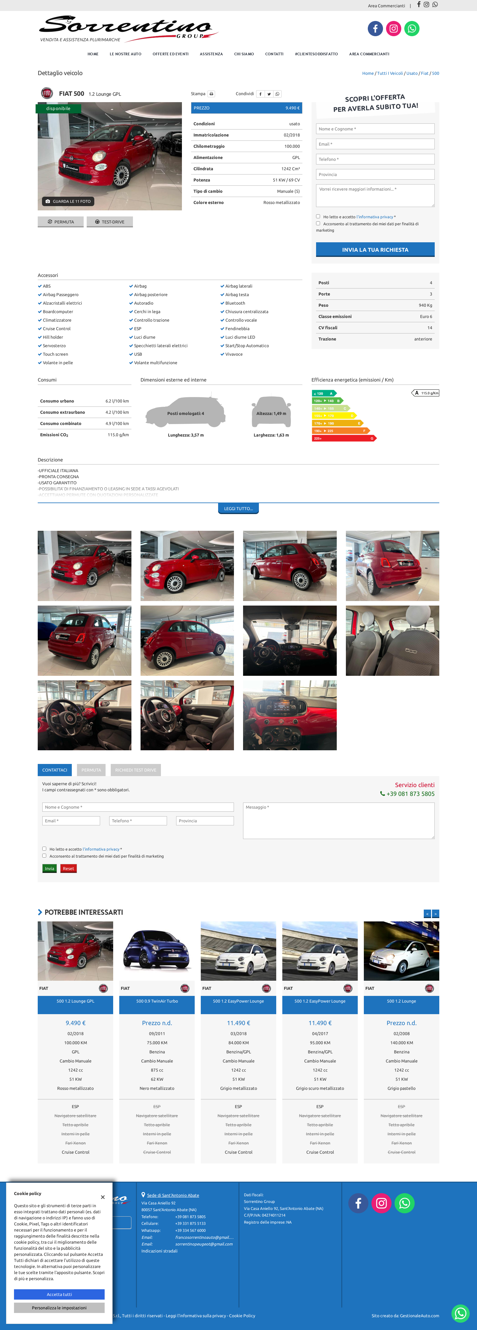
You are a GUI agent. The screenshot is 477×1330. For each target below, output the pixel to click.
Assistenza (211, 54)
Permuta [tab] (91, 770)
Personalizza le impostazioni (59, 1307)
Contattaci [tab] (54, 770)
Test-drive (109, 221)
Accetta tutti (59, 1294)
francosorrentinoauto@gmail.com (206, 1237)
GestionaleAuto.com (419, 1315)
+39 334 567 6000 (190, 1230)
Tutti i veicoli (390, 73)
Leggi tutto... (238, 508)
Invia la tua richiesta (375, 250)
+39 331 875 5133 (190, 1223)
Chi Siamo (244, 54)
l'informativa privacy (375, 217)
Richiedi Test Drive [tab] (135, 770)
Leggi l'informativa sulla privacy (196, 1315)
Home (93, 54)
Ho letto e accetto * (359, 217)
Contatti (274, 54)
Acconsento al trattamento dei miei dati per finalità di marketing (107, 856)
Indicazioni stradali (159, 1251)
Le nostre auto (125, 54)
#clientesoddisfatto (316, 54)
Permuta (61, 221)
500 (435, 73)
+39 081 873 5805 (407, 793)
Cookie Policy (242, 1315)
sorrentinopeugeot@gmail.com (203, 1244)
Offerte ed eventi (171, 54)
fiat (425, 73)
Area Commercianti (386, 5)
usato (412, 73)
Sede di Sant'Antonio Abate (173, 1195)
